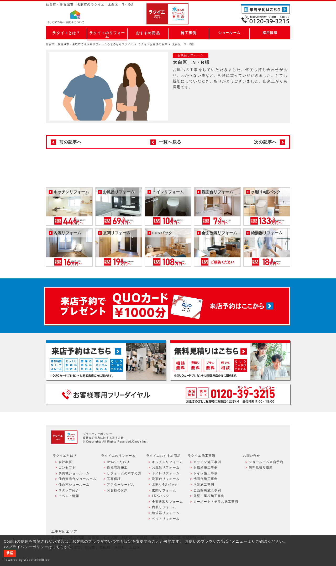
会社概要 (65, 462)
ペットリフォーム (166, 519)
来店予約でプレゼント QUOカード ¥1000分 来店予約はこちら (167, 306)
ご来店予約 (265, 9)
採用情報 (269, 33)
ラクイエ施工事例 (201, 456)
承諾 (9, 553)
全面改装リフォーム (167, 501)
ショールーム (229, 33)
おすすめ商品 (148, 33)
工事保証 (113, 479)
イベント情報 (69, 496)
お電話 (265, 19)
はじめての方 (55, 22)
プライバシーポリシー (97, 433)
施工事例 (188, 33)
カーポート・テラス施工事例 (215, 501)
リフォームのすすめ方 (124, 473)
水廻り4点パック (165, 484)
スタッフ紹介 (69, 490)
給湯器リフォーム (166, 513)
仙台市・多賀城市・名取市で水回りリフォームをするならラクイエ (90, 44)
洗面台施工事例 (205, 479)
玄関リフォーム (164, 490)
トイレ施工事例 (205, 473)
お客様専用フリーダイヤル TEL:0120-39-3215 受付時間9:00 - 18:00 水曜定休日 (168, 394)
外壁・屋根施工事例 (208, 496)
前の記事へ (70, 142)
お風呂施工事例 (205, 467)
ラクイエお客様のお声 (152, 44)
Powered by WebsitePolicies (27, 560)
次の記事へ (265, 142)
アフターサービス (120, 484)
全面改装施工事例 (207, 490)
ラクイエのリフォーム (107, 33)
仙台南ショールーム (74, 484)
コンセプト (67, 467)
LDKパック (160, 496)
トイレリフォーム (166, 473)
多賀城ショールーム (74, 473)
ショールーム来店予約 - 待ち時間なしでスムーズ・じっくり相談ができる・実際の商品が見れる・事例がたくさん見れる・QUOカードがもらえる (106, 360)
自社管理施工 (117, 467)
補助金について (75, 22)
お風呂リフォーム (166, 467)
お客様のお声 (117, 490)
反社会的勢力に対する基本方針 (103, 437)
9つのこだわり (118, 462)
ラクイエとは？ (66, 33)
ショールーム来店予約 (266, 462)
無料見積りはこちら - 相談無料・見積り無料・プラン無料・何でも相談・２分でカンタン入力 (230, 360)
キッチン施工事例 (207, 462)
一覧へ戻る (170, 142)
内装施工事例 (203, 484)
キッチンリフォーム (167, 462)
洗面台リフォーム (166, 479)
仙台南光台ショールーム (77, 479)
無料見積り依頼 (261, 467)
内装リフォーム (164, 507)
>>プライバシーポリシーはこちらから (38, 547)
